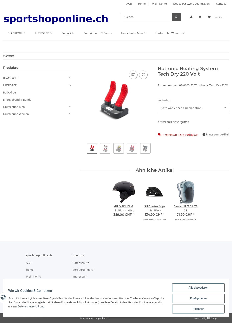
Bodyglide (9, 92)
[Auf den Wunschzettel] (143, 75)
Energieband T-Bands (17, 99)
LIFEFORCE (10, 85)
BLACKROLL (10, 78)
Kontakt (221, 3)
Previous (84, 150)
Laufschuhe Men (14, 107)
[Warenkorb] (216, 17)
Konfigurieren (197, 299)
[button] (191, 17)
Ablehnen (197, 309)
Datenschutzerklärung (57, 307)
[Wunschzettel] (200, 17)
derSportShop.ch (83, 269)
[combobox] (193, 108)
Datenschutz (81, 263)
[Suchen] (146, 17)
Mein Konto (159, 3)
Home (142, 3)
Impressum (80, 276)
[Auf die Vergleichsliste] (133, 75)
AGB (129, 3)
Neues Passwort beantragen (191, 3)
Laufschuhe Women (16, 114)
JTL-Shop (211, 318)
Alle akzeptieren (197, 289)
